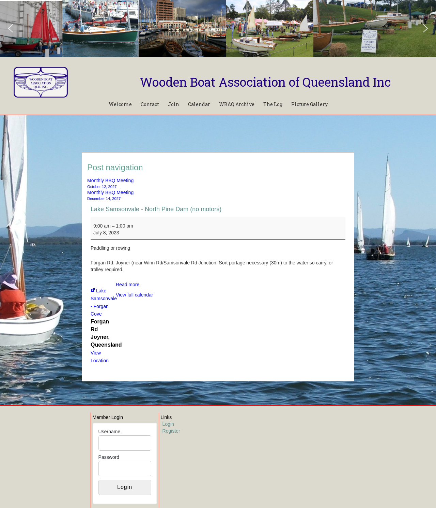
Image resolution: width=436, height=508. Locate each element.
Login (168, 424)
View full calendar (134, 294)
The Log (272, 104)
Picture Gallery (309, 104)
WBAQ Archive (236, 104)
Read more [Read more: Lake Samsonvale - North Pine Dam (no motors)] (127, 284)
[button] (10, 28)
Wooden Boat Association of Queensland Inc (265, 82)
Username (109, 431)
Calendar (199, 104)
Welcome (120, 104)
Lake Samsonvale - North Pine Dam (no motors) (156, 209)
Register (171, 431)
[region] (218, 28)
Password (108, 457)
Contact (150, 104)
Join (173, 104)
